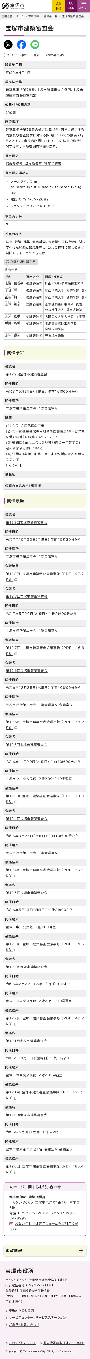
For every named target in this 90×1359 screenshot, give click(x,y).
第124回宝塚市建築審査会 (27, 818)
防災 (58, 8)
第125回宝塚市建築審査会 (26, 744)
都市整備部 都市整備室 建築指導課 (33, 163)
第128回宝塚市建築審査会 (26, 522)
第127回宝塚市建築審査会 (27, 596)
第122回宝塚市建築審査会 (27, 967)
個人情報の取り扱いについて (64, 1342)
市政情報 (33, 16)
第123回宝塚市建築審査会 (27, 892)
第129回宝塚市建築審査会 (26, 374)
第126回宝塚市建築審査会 (27, 670)
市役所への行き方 (21, 1310)
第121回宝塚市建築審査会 (26, 1040)
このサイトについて (22, 1342)
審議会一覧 (51, 16)
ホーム (20, 16)
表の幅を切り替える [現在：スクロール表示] (21, 261)
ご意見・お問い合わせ (24, 1324)
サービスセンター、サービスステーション (37, 1317)
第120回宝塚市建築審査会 (26, 1115)
